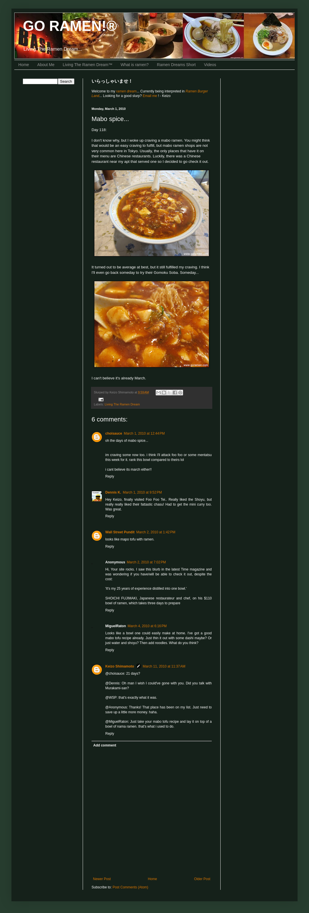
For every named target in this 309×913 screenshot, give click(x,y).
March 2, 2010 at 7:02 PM (146, 562)
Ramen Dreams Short (176, 64)
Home (23, 64)
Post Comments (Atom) (130, 887)
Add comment (104, 745)
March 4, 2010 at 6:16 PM (147, 626)
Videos (210, 64)
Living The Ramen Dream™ (87, 64)
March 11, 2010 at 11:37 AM (164, 666)
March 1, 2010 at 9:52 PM (142, 492)
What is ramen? (135, 64)
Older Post (202, 879)
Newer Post (102, 879)
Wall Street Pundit (119, 532)
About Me (45, 64)
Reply (109, 476)
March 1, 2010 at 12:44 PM (144, 433)
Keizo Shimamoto (119, 666)
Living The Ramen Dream (122, 404)
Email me (150, 96)
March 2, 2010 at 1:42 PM (155, 532)
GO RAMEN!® (70, 26)
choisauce (113, 433)
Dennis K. (113, 492)
